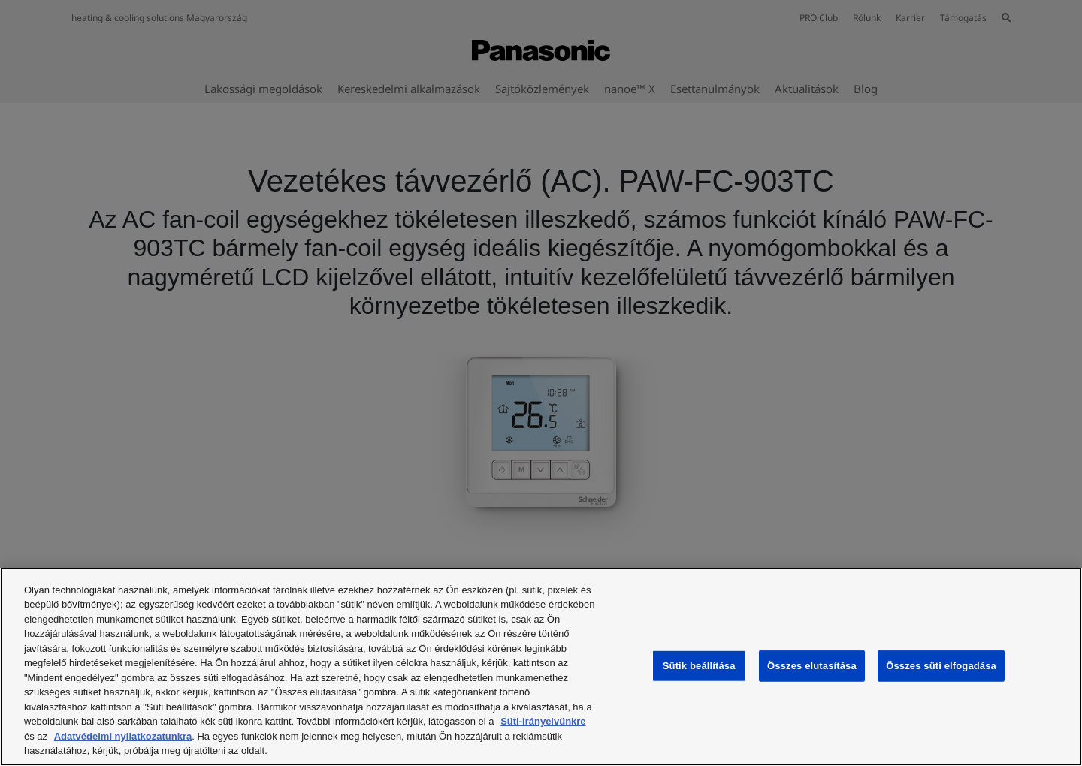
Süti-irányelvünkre (542, 721)
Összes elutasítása (812, 665)
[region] (541, 667)
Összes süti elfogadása (941, 665)
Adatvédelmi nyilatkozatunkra (123, 736)
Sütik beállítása (699, 665)
